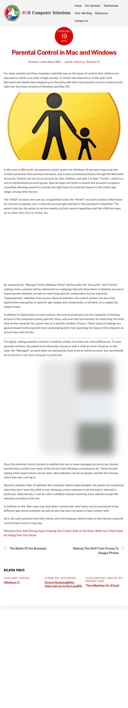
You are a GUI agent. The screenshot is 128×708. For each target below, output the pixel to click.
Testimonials (111, 5)
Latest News (47, 61)
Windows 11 (12, 582)
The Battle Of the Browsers (28, 548)
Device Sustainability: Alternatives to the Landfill (63, 584)
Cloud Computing (95, 578)
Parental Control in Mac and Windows (64, 52)
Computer (111, 578)
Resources (101, 13)
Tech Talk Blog (83, 13)
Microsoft (27, 169)
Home (78, 5)
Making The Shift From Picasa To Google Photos (95, 550)
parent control (73, 61)
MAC (58, 61)
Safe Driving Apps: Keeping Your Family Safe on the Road (58, 530)
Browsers (33, 61)
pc (83, 61)
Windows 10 (93, 61)
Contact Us (81, 21)
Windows (24, 578)
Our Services (92, 5)
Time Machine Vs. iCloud (102, 585)
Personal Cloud (95, 581)
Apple (12, 341)
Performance (68, 578)
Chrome (49, 578)
